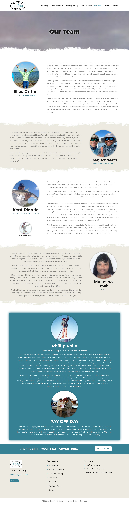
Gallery (106, 6)
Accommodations (56, 6)
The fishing (44, 6)
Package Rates (86, 6)
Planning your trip (72, 6)
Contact (115, 6)
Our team (97, 6)
